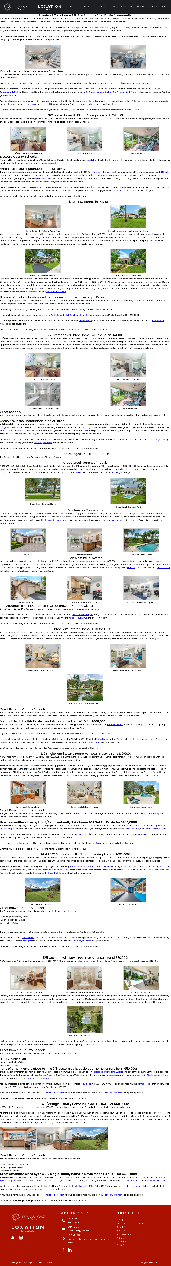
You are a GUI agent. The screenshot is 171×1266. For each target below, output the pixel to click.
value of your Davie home (101, 843)
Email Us (73, 1227)
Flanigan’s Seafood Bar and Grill (47, 869)
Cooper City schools (54, 520)
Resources (127, 7)
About (141, 7)
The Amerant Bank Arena (124, 92)
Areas (114, 7)
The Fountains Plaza (99, 866)
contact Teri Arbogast (82, 614)
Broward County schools (15, 415)
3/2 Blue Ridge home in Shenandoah (83, 315)
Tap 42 (150, 866)
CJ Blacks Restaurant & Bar (98, 92)
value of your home (87, 104)
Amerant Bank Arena (56, 291)
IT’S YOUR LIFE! (88, 7)
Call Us (73, 1218)
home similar (28, 101)
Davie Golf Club (42, 178)
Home (72, 7)
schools (89, 160)
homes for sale (138, 834)
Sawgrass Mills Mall (9, 92)
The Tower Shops (115, 724)
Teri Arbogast (29, 104)
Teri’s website (127, 187)
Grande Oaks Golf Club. (99, 733)
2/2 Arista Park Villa (50, 315)
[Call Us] (63, 1220)
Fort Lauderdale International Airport (105, 1071)
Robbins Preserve (47, 1075)
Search (104, 7)
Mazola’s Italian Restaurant (40, 1078)
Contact (153, 7)
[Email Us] (63, 1228)
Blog (164, 7)
